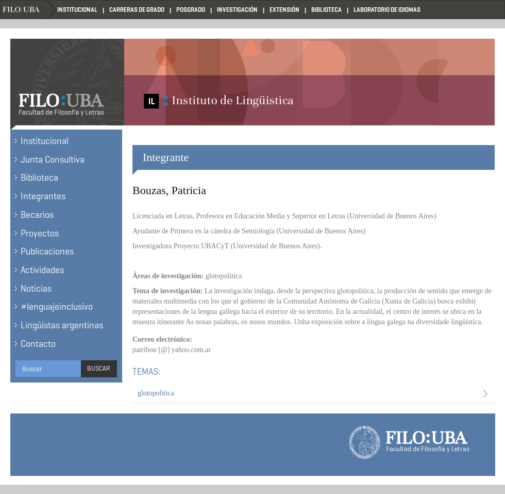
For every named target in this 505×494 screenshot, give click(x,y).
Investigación (237, 9)
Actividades (42, 270)
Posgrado (190, 9)
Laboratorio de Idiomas (387, 9)
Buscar (98, 368)
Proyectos (40, 233)
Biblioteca (326, 9)
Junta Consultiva (53, 159)
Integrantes (43, 196)
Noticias (36, 288)
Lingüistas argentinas (62, 325)
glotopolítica (156, 393)
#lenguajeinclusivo (57, 306)
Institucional (77, 9)
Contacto (38, 343)
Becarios (37, 214)
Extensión (284, 9)
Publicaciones (47, 251)
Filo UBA (29, 10)
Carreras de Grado (136, 9)
